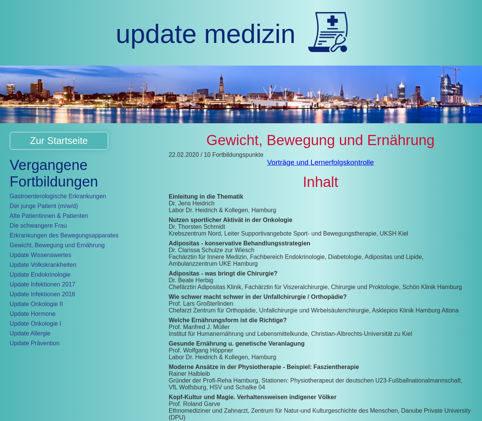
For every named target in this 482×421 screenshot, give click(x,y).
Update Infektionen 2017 (42, 284)
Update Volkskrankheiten (43, 265)
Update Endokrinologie (40, 274)
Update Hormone (33, 314)
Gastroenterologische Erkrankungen (58, 196)
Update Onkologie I (35, 323)
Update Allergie (30, 333)
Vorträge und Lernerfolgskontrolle (320, 162)
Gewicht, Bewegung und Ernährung (57, 245)
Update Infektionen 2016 (42, 294)
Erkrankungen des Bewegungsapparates (64, 235)
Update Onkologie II (36, 304)
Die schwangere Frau (38, 225)
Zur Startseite (59, 140)
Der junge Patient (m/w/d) (44, 206)
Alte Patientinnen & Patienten (49, 216)
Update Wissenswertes (41, 255)
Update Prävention (35, 343)
